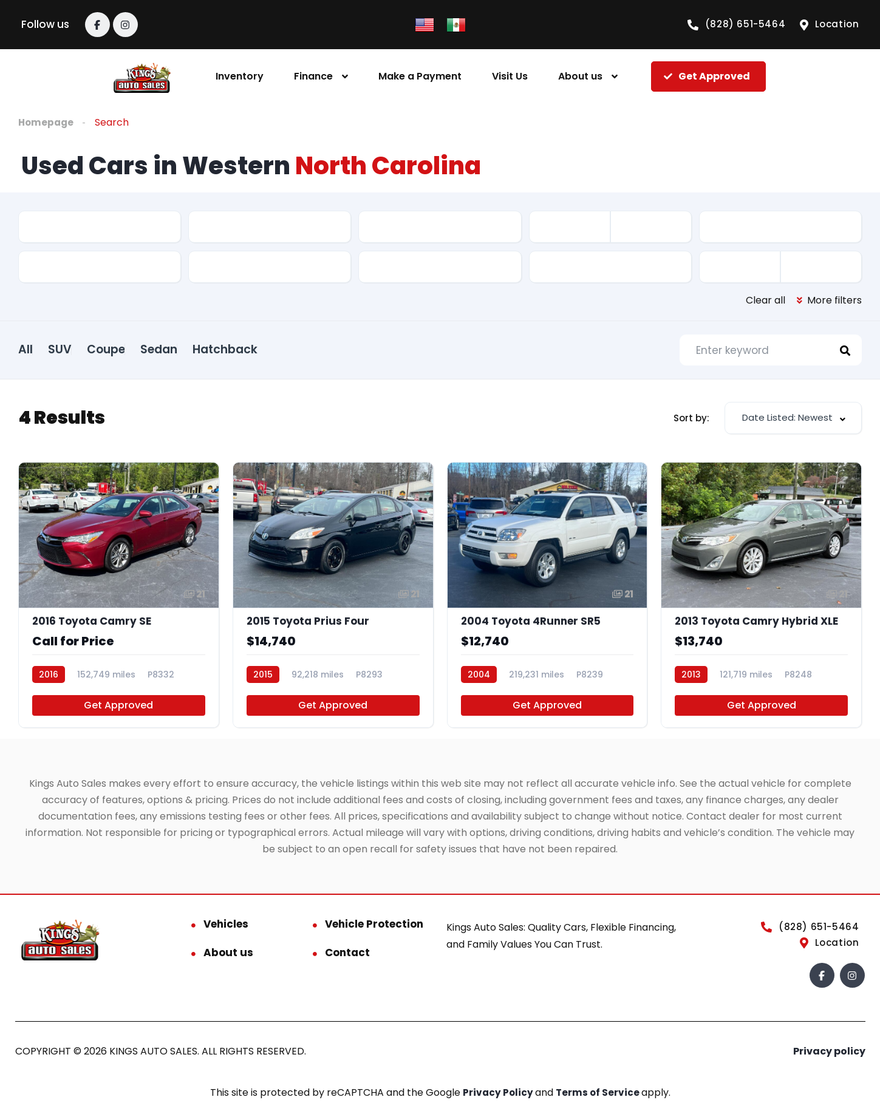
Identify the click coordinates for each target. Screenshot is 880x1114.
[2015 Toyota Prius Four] (333, 599)
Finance (313, 76)
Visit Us (510, 76)
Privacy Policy (498, 1099)
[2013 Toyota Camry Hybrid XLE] (761, 599)
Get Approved (118, 712)
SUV (75, 349)
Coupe (136, 349)
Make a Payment (420, 76)
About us (580, 76)
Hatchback (285, 349)
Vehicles (225, 930)
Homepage (47, 122)
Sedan (204, 349)
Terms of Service (599, 1099)
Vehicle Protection (374, 930)
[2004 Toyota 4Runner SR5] (547, 599)
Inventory (240, 76)
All (25, 349)
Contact (347, 959)
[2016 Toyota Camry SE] (119, 599)
